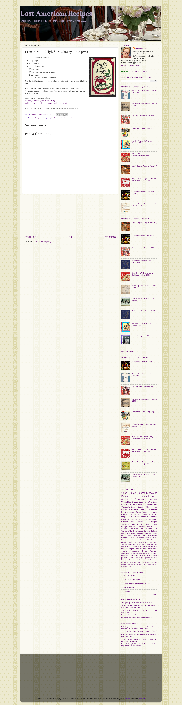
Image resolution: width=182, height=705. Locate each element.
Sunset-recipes (151, 522)
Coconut (134, 546)
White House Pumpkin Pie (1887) (143, 311)
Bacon (124, 509)
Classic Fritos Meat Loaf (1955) (143, 128)
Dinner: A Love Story (132, 580)
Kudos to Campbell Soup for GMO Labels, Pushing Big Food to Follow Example (139, 645)
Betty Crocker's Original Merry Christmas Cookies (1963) (142, 154)
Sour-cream (125, 540)
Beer (137, 549)
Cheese (135, 502)
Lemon (132, 522)
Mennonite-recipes (132, 564)
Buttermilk (145, 524)
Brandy (128, 535)
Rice (149, 533)
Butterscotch (140, 527)
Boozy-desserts (127, 512)
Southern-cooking (57, 118)
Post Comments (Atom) (42, 242)
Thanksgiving (151, 507)
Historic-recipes (143, 514)
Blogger (142, 699)
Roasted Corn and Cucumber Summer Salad (137, 615)
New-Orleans (151, 519)
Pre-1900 (153, 499)
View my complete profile (130, 66)
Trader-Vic (135, 553)
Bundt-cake (149, 544)
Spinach (124, 544)
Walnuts (124, 531)
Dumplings (139, 558)
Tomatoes (146, 512)
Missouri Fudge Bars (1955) (141, 336)
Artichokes (143, 553)
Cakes (132, 493)
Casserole (133, 509)
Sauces (154, 538)
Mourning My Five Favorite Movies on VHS (136, 618)
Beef (142, 509)
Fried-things (152, 517)
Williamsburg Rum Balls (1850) (143, 235)
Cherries (132, 555)
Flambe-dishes (141, 555)
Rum (155, 529)
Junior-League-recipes (38, 118)
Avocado (135, 540)
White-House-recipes (135, 531)
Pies (48, 118)
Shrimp (144, 551)
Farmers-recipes (128, 504)
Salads (149, 527)
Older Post (110, 237)
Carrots (142, 540)
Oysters (124, 551)
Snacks (131, 538)
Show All (155, 594)
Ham (141, 529)
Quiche (147, 558)
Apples (154, 512)
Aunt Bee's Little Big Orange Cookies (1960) (142, 142)
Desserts (126, 496)
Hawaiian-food (142, 533)
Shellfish (125, 524)
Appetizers (153, 551)
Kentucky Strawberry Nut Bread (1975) (40, 101)
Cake (124, 493)
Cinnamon (136, 535)
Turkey (130, 542)
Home (71, 237)
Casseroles (148, 504)
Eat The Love (129, 587)
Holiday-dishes (152, 549)
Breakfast (143, 502)
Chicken (124, 522)
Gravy (144, 535)
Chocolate (125, 507)
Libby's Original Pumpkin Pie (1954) (144, 166)
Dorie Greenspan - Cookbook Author (138, 583)
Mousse (128, 566)
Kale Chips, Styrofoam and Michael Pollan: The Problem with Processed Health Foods (138, 628)
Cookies (139, 499)
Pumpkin (132, 517)
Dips (130, 560)
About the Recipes (127, 351)
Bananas (147, 531)
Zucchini (124, 542)
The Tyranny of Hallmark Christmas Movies (136, 603)
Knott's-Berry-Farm (145, 564)
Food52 (127, 591)
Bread (134, 519)
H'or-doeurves (152, 540)
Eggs (155, 502)
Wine (150, 502)
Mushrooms (153, 542)
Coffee (154, 524)
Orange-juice (152, 535)
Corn (141, 519)
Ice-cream (148, 529)
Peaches (124, 538)
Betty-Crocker (152, 553)
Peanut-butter (134, 551)
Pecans (132, 527)
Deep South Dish (130, 576)
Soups (133, 507)
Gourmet (141, 507)
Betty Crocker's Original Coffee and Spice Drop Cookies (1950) (144, 179)
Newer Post (30, 237)
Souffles (124, 560)
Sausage (154, 558)
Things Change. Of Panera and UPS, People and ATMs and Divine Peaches (138, 606)
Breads (139, 504)
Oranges (124, 527)
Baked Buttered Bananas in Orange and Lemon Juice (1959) (144, 463)
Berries (131, 558)
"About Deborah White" (139, 72)
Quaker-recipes (152, 560)
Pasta (149, 555)
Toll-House (131, 544)
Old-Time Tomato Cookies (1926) (143, 116)
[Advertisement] (70, 214)
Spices (138, 512)
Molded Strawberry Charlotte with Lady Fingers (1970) (46, 103)
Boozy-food (140, 544)
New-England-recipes (145, 546)
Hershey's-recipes (139, 560)
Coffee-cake (152, 509)
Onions (140, 522)
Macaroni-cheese (134, 562)
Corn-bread (134, 529)
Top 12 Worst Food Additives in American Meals (138, 632)
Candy (124, 514)
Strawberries (68, 118)
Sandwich (124, 562)
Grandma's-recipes (141, 542)
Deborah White (140, 48)
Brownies (124, 555)
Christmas (132, 514)
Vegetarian (141, 517)
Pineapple (135, 524)
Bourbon (143, 549)
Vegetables (126, 502)
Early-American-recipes (143, 538)
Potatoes (125, 519)
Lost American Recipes (56, 13)
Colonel (127, 699)
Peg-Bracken (146, 562)
